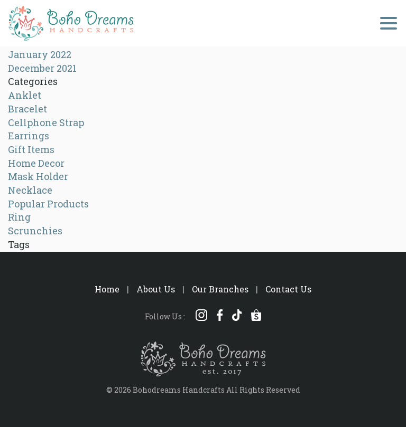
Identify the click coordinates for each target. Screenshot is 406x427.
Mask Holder (38, 176)
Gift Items (31, 149)
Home (107, 289)
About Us (155, 289)
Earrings (28, 135)
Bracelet (27, 108)
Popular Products (48, 203)
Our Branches (220, 289)
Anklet (24, 95)
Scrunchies (35, 230)
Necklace (30, 190)
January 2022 (39, 54)
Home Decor (36, 163)
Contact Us (288, 289)
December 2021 (42, 68)
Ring (19, 217)
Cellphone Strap (46, 122)
